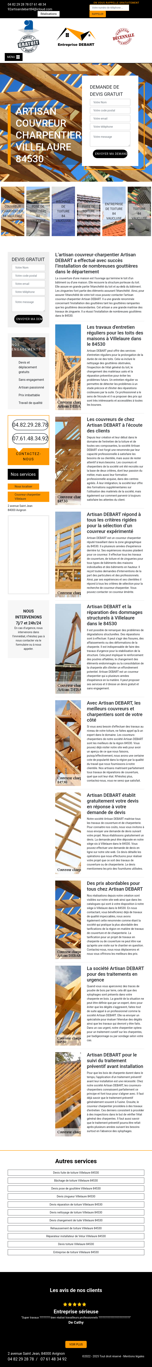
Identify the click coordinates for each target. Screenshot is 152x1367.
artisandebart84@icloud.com (31, 9)
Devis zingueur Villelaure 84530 (76, 1196)
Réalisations (49, 14)
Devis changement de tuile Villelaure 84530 (76, 1220)
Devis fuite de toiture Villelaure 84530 (76, 1172)
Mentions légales (133, 1356)
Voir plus (76, 1344)
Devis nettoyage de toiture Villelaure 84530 (76, 1212)
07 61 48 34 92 (53, 1359)
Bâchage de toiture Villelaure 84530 (76, 1180)
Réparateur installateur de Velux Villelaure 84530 (76, 1236)
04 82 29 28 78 (18, 4)
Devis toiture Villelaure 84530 (76, 1244)
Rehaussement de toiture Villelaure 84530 (76, 1228)
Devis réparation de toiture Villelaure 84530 (76, 1204)
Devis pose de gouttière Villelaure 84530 (76, 1188)
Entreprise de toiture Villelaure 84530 (76, 1252)
